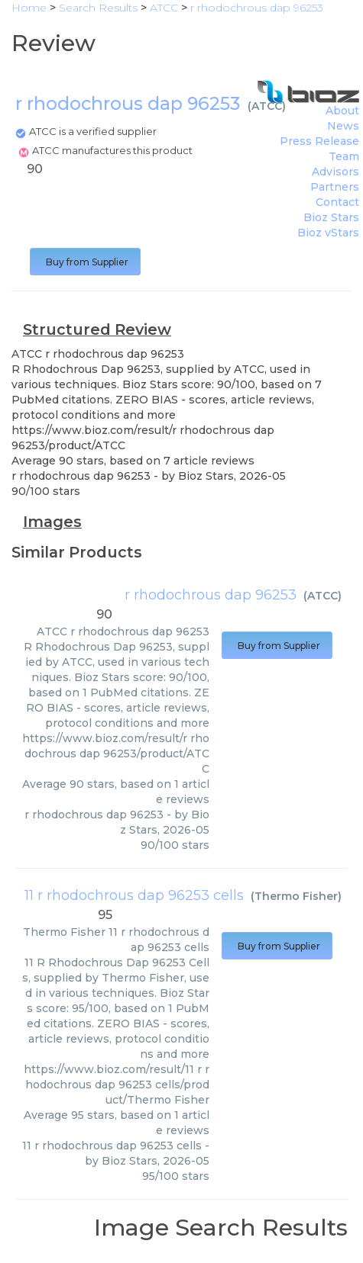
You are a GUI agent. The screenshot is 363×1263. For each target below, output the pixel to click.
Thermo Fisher (296, 896)
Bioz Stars (331, 217)
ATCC (266, 106)
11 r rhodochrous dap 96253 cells (134, 895)
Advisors (335, 171)
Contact (337, 202)
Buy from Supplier (85, 262)
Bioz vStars (328, 232)
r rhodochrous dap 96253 (211, 595)
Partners (334, 187)
